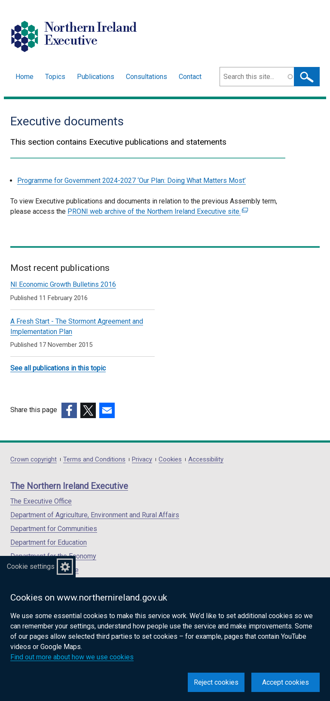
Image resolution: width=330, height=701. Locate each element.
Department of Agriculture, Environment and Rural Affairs (94, 515)
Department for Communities (53, 529)
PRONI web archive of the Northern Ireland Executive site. (157, 211)
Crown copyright (33, 459)
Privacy (142, 459)
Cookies (170, 459)
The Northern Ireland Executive (69, 486)
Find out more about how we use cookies (72, 657)
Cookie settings (31, 566)
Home (24, 77)
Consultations (146, 77)
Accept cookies (285, 682)
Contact (190, 77)
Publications (95, 77)
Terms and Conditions (94, 459)
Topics (55, 77)
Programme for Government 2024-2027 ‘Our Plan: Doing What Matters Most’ (131, 180)
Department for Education (48, 542)
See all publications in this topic (58, 368)
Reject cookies (216, 682)
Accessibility (205, 459)
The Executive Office (41, 501)
